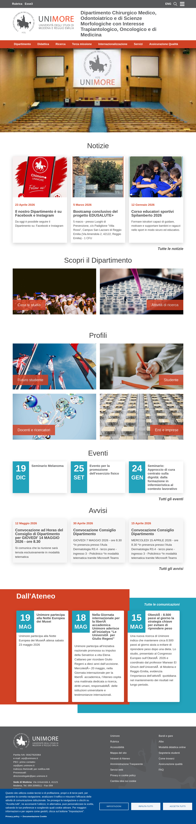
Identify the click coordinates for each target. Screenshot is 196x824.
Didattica (43, 44)
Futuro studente (54, 367)
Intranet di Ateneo (120, 758)
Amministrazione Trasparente (126, 764)
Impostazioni (114, 806)
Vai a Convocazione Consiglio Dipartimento (98, 541)
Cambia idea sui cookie (123, 781)
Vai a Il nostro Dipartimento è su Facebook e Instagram (40, 199)
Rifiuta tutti (146, 806)
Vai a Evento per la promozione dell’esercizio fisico (98, 477)
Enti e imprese (141, 418)
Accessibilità (117, 747)
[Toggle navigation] (182, 4)
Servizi (138, 44)
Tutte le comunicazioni (162, 604)
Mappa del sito (118, 753)
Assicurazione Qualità (163, 44)
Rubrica (17, 3)
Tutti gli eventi (171, 499)
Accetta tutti (178, 806)
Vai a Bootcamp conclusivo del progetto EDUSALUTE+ (98, 199)
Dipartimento (22, 44)
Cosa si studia (54, 292)
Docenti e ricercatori (54, 418)
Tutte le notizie (170, 249)
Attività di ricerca (141, 292)
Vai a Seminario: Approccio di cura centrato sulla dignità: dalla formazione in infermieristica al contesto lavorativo (156, 477)
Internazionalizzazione (112, 44)
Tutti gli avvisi (171, 569)
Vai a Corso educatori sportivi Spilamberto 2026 (156, 199)
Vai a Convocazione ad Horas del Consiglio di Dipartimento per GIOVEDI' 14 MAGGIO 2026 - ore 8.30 (40, 541)
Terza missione (82, 44)
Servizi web (116, 769)
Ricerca (60, 44)
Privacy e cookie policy (123, 775)
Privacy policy (12, 816)
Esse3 (29, 3)
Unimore (115, 736)
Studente (141, 367)
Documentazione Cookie (35, 816)
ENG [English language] (168, 3)
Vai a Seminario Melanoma (40, 477)
